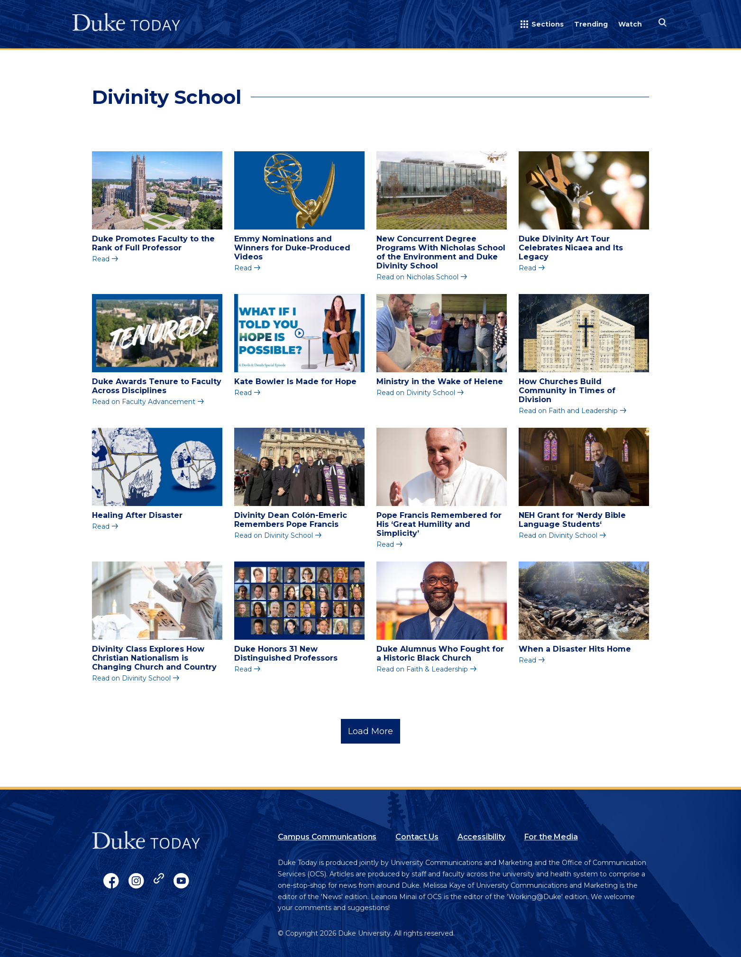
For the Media (551, 836)
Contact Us (416, 836)
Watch (630, 24)
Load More (370, 731)
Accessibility (481, 836)
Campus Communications (327, 836)
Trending (591, 24)
